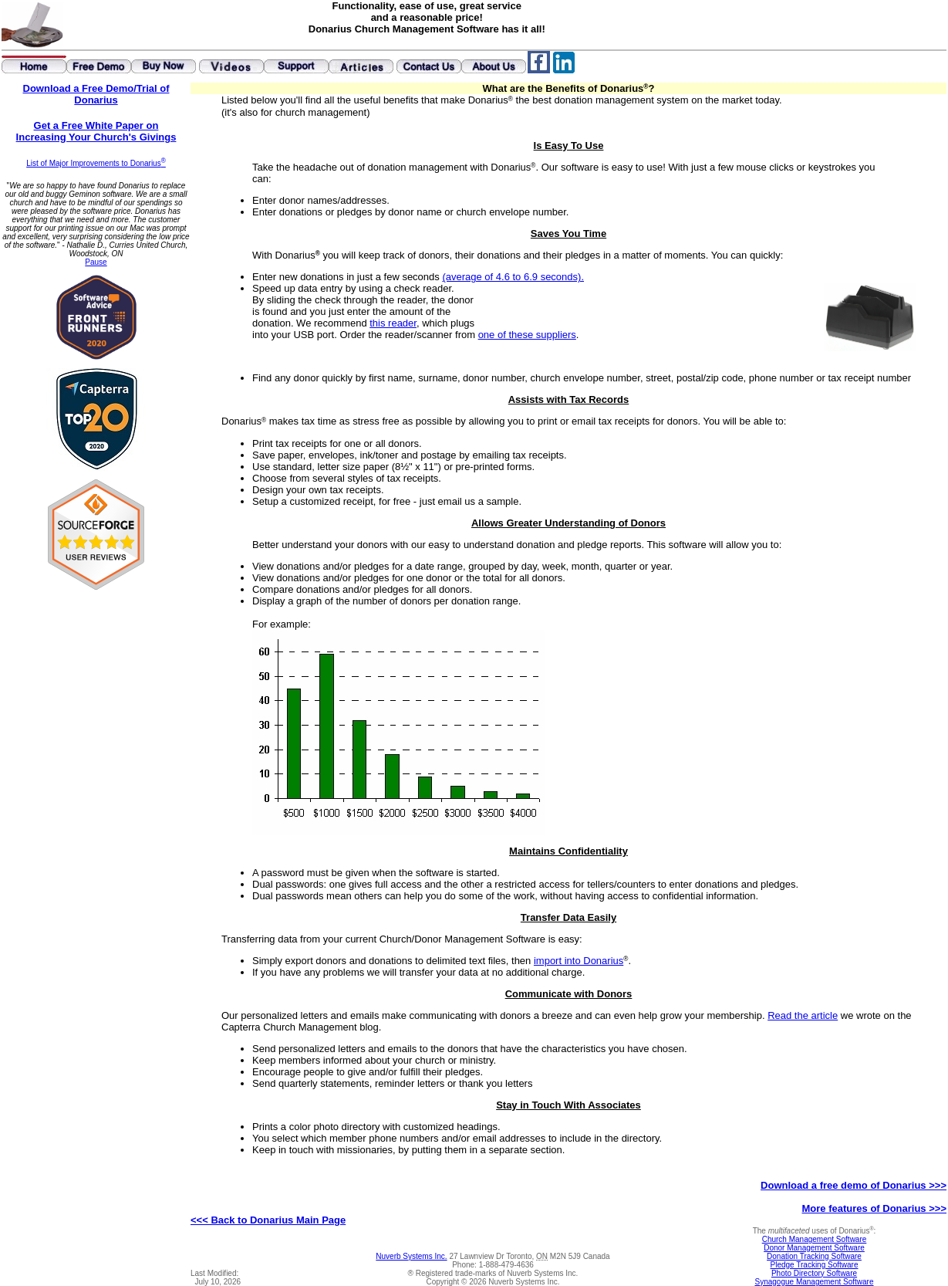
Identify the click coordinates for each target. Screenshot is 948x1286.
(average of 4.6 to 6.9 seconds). (513, 277)
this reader (393, 323)
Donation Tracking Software (814, 1256)
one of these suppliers (527, 334)
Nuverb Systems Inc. (411, 1256)
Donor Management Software (814, 1248)
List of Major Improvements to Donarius (96, 163)
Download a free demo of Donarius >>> (853, 1185)
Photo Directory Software (814, 1273)
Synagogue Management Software (814, 1282)
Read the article (803, 1015)
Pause (95, 262)
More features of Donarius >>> (874, 1208)
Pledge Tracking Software (815, 1265)
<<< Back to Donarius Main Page (268, 1220)
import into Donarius (578, 960)
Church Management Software (814, 1239)
